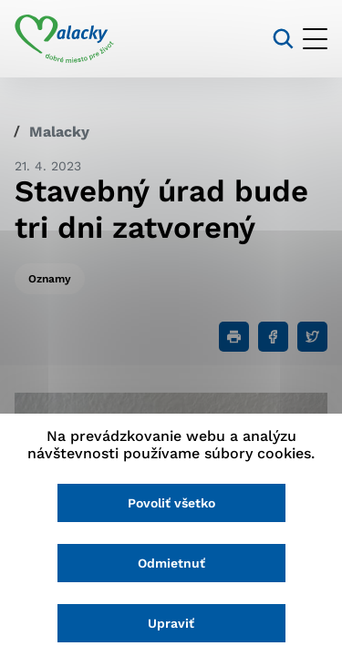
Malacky (59, 131)
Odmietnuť (171, 563)
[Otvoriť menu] (315, 38)
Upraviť (171, 623)
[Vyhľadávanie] (283, 38)
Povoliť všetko (171, 503)
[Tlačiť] (234, 337)
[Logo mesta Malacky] (64, 39)
